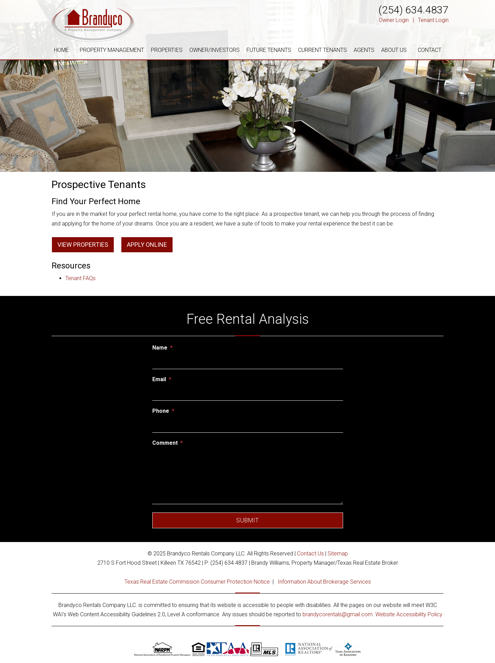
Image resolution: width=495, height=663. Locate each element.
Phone (160, 411)
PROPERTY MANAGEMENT (112, 50)
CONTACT (429, 50)
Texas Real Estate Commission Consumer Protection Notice (197, 581)
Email (159, 379)
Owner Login (394, 20)
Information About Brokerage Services (324, 581)
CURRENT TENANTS (322, 50)
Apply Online (147, 244)
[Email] (247, 393)
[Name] (247, 361)
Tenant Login (433, 20)
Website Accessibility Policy (408, 614)
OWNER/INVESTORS (214, 50)
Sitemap (338, 553)
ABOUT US (394, 50)
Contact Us (310, 553)
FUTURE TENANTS (268, 50)
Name (159, 347)
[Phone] (247, 424)
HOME (61, 50)
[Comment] (247, 476)
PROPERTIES (167, 50)
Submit (247, 520)
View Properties (82, 244)
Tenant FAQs (80, 278)
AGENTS (364, 50)
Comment (165, 443)
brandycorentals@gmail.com (337, 614)
